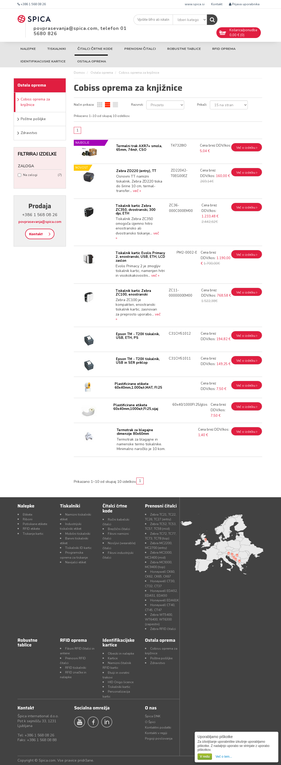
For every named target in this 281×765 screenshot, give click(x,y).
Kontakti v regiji (156, 733)
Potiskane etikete (35, 524)
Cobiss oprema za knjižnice (35, 102)
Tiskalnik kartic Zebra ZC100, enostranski (133, 292)
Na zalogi (40, 175)
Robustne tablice (184, 48)
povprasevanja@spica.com (39, 222)
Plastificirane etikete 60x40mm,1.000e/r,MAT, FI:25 (138, 386)
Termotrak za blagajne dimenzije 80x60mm (135, 432)
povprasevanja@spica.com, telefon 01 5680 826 (80, 31)
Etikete (27, 514)
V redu (205, 756)
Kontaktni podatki (158, 727)
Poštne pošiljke (33, 118)
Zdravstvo (29, 132)
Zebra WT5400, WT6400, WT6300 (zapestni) (159, 619)
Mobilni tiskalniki (77, 534)
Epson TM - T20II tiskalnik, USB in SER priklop (138, 361)
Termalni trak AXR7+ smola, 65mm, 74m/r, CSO (139, 148)
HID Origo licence (120, 682)
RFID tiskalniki (75, 668)
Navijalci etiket (75, 562)
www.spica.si (195, 4)
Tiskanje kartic (33, 534)
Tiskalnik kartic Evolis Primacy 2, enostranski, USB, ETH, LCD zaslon (140, 257)
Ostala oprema (91, 61)
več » (137, 190)
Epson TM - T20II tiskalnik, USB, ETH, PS (138, 336)
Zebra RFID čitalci (163, 629)
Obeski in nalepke (121, 653)
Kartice (112, 658)
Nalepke (28, 48)
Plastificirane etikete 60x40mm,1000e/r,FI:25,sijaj (135, 407)
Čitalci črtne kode (95, 48)
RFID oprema (223, 48)
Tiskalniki (56, 48)
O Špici (150, 722)
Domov (79, 73)
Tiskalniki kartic (119, 687)
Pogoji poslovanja (158, 738)
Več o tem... (224, 756)
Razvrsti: (137, 105)
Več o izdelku (246, 148)
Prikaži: (202, 105)
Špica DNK (152, 716)
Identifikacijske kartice (43, 61)
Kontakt (216, 4)
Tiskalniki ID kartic (78, 548)
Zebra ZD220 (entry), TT (136, 171)
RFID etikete (31, 529)
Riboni (27, 519)
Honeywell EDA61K (164, 600)
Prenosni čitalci (140, 48)
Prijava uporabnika (244, 4)
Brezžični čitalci (119, 529)
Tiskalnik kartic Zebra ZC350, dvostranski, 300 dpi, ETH (135, 210)
